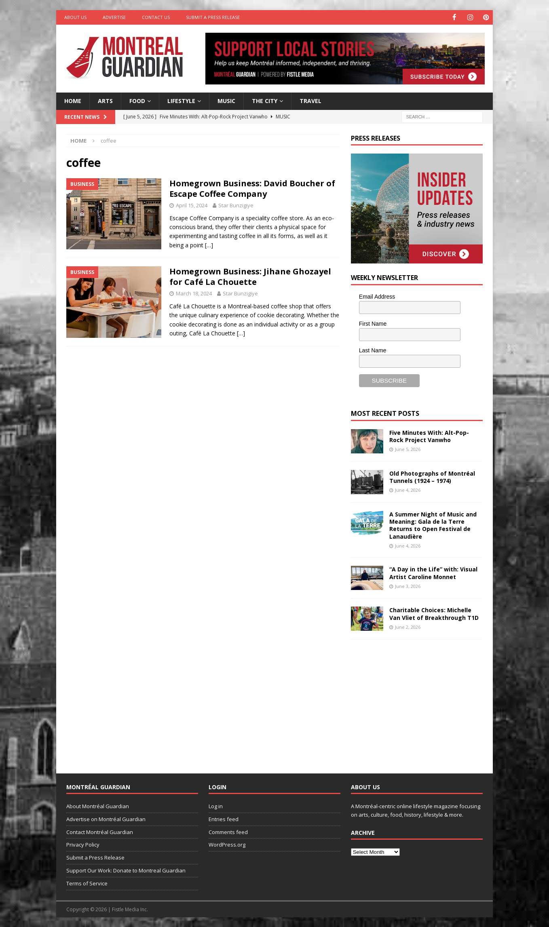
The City (264, 100)
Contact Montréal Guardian (99, 831)
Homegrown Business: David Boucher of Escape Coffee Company (252, 188)
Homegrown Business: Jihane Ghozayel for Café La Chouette (250, 276)
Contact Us (156, 17)
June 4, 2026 (407, 490)
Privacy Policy (82, 844)
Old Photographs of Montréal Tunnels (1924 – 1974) (432, 476)
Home (72, 100)
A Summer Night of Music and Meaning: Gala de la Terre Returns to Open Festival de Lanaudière (433, 525)
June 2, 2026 (407, 627)
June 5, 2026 (407, 449)
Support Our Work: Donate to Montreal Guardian (126, 870)
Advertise (114, 17)
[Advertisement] (411, 699)
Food (137, 100)
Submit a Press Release (213, 17)
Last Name (372, 350)
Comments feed (228, 831)
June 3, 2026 (407, 586)
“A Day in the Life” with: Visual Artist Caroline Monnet (433, 572)
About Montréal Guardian (97, 805)
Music (226, 100)
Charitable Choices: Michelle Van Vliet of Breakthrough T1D (434, 613)
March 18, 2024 (194, 293)
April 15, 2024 (191, 205)
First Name (372, 323)
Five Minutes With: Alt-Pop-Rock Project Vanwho (429, 435)
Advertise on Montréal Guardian (106, 818)
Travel (310, 100)
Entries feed (224, 818)
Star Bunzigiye (235, 205)
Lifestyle (181, 100)
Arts (105, 100)
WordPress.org (227, 844)
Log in (216, 805)
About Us (75, 17)
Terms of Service (87, 883)
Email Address (377, 296)
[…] (209, 245)
